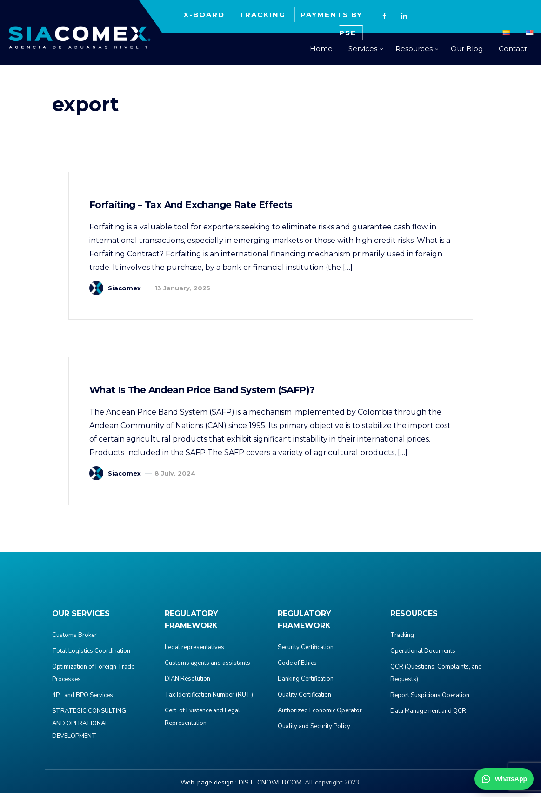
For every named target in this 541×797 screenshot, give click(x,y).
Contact (513, 48)
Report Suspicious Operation (429, 699)
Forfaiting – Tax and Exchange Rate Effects (193, 205)
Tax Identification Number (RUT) (209, 699)
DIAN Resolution (187, 683)
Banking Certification (306, 683)
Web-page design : (208, 786)
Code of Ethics (297, 667)
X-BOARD (204, 14)
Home (321, 48)
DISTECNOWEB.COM (270, 786)
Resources (414, 48)
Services (362, 48)
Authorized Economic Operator (320, 714)
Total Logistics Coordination (91, 655)
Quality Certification (304, 699)
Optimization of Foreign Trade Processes (93, 677)
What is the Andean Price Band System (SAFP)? (205, 393)
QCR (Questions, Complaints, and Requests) (436, 677)
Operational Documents (422, 655)
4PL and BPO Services (82, 699)
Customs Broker (74, 639)
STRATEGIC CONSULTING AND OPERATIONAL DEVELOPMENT (89, 727)
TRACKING (262, 14)
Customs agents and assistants (207, 667)
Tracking (402, 639)
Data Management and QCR (428, 715)
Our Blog (467, 48)
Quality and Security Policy (314, 730)
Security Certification (306, 651)
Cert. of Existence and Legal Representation (202, 720)
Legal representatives (194, 651)
